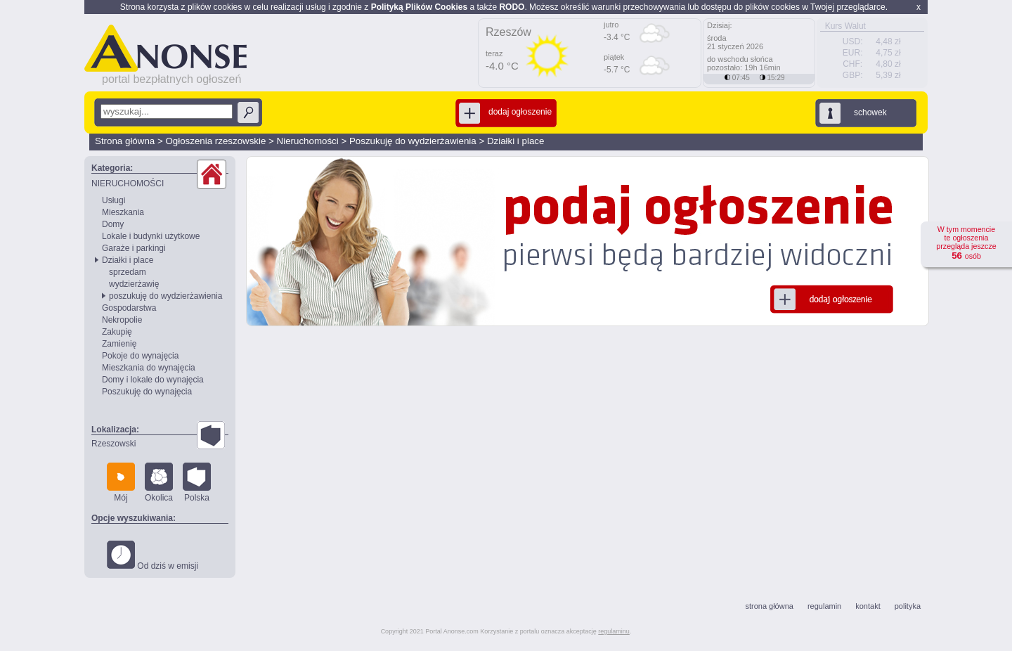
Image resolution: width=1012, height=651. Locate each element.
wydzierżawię (134, 284)
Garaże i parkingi (134, 248)
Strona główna (125, 141)
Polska (197, 483)
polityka (908, 606)
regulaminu (614, 631)
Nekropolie (122, 320)
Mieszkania (123, 212)
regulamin (824, 606)
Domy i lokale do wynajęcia (153, 380)
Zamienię (119, 344)
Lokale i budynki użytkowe (151, 236)
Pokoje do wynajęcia (140, 356)
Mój (121, 483)
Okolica (159, 483)
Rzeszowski (113, 444)
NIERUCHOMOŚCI (127, 183)
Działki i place (515, 141)
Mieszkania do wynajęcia (148, 368)
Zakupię (117, 332)
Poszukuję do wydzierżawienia (412, 141)
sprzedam (127, 272)
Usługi (113, 200)
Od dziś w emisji (152, 556)
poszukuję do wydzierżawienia (165, 296)
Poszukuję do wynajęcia (147, 392)
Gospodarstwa (129, 308)
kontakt (867, 606)
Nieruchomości (308, 141)
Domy (113, 224)
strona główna (769, 606)
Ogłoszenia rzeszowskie (215, 141)
